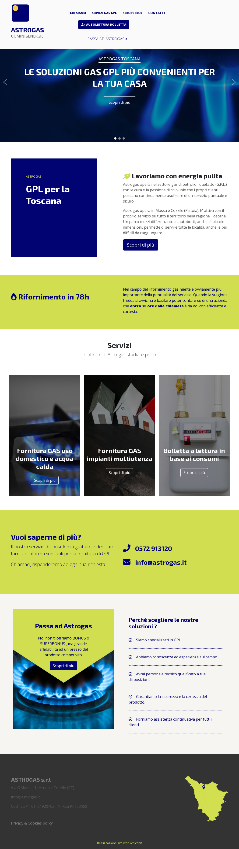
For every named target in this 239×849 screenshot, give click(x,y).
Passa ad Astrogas (107, 38)
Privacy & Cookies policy (32, 823)
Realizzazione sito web (113, 843)
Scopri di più (45, 480)
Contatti (156, 13)
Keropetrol (133, 13)
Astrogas (27, 32)
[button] (5, 82)
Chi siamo (78, 13)
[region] (119, 82)
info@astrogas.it (161, 562)
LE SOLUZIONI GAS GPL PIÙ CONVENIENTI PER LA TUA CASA (119, 77)
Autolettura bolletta (106, 24)
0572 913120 (153, 548)
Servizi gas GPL (104, 13)
